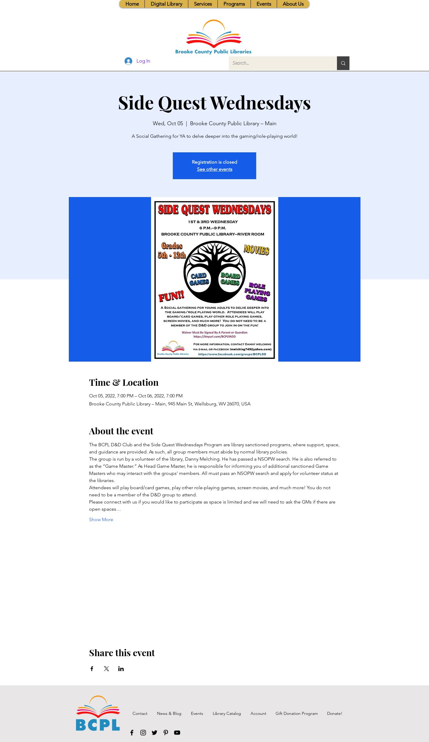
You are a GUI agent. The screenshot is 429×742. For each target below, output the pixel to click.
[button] (202, 4)
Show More (101, 519)
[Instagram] (143, 732)
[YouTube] (177, 732)
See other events (214, 169)
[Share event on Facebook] (92, 668)
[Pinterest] (166, 732)
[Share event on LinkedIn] (121, 668)
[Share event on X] (106, 668)
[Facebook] (132, 732)
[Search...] (278, 63)
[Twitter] (154, 732)
